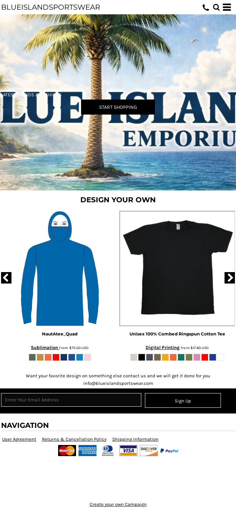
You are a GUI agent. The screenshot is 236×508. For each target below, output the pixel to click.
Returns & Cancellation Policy (74, 439)
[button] (216, 7)
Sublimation (45, 347)
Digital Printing (163, 347)
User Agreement (19, 439)
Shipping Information (135, 439)
